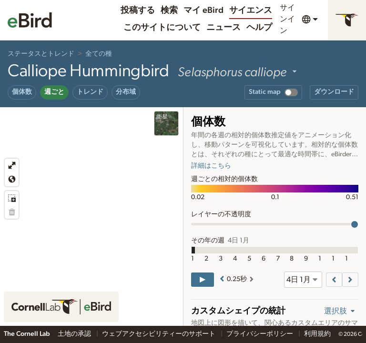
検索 (169, 10)
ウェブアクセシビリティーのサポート (159, 334)
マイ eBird (203, 10)
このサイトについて (162, 27)
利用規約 (317, 334)
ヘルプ (259, 27)
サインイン (287, 19)
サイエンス (250, 10)
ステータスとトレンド (41, 53)
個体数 (22, 92)
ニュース (223, 27)
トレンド (90, 92)
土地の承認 (75, 334)
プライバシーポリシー (260, 334)
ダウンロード (334, 92)
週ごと (54, 92)
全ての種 (98, 53)
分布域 (126, 92)
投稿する (138, 10)
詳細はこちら (211, 165)
